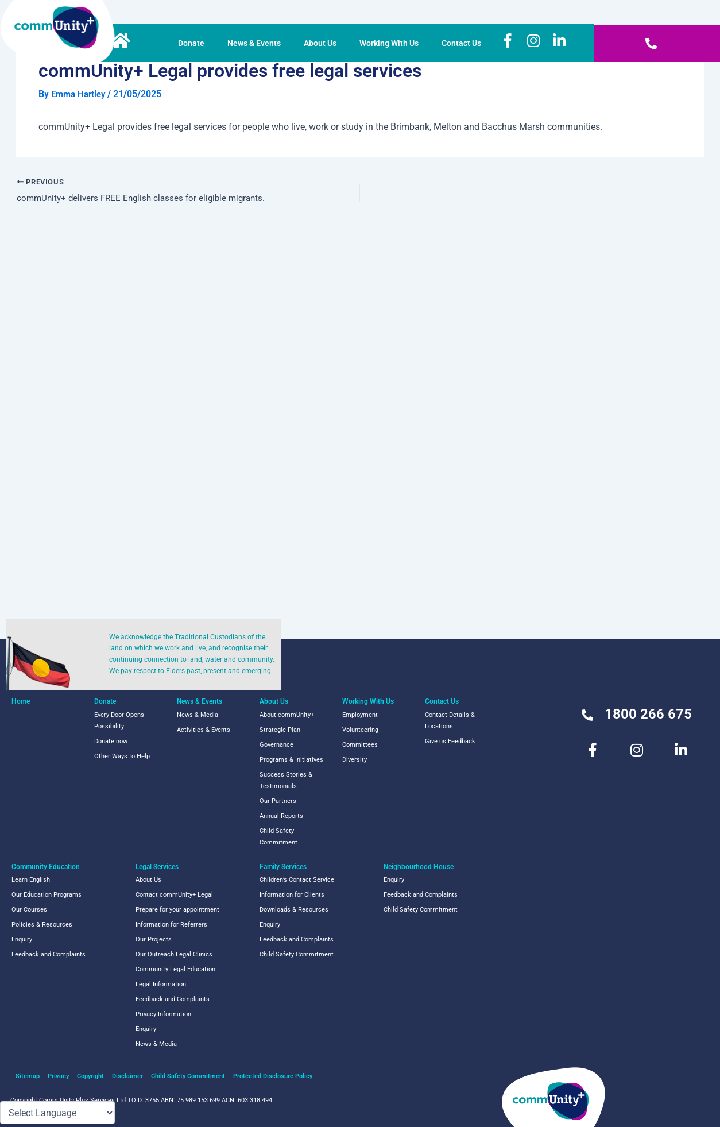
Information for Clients (292, 894)
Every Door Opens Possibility (119, 720)
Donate (194, 43)
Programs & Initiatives (291, 759)
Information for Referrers (171, 924)
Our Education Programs (46, 894)
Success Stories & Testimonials (286, 780)
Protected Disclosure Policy (272, 1076)
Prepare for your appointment (177, 909)
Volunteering (360, 730)
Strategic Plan (280, 730)
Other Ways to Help (122, 756)
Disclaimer (127, 1076)
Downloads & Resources (294, 909)
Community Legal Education (175, 969)
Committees (360, 744)
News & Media (197, 715)
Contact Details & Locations (450, 720)
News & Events (257, 43)
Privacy (58, 1076)
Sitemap (28, 1076)
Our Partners (278, 801)
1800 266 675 (648, 714)
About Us (323, 43)
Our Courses (29, 909)
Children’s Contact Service (297, 879)
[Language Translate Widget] (57, 1112)
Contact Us (464, 43)
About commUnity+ (287, 715)
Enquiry (21, 939)
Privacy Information (163, 1014)
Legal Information (161, 984)
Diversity (354, 759)
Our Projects (154, 939)
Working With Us (391, 43)
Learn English (30, 879)
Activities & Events (203, 730)
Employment (360, 715)
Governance (276, 744)
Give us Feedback (450, 741)
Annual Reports (281, 816)
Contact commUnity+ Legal (174, 894)
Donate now (110, 741)
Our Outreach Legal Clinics (174, 954)
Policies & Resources (41, 924)
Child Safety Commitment (278, 836)
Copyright (90, 1076)
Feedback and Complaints (48, 954)
